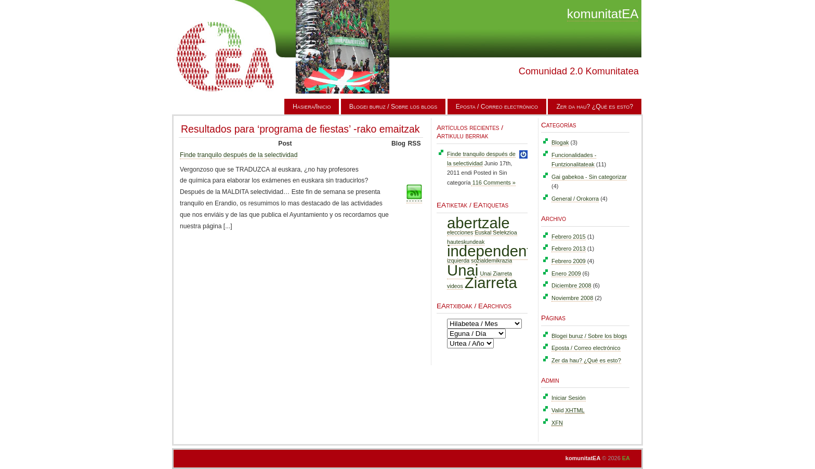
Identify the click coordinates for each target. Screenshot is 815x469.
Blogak (560, 142)
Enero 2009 (566, 273)
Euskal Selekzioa (496, 232)
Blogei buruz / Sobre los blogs (393, 106)
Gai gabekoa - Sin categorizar (589, 177)
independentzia (498, 250)
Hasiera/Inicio (312, 106)
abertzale (478, 222)
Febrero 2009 (568, 261)
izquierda (458, 260)
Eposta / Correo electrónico (497, 106)
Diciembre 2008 (571, 285)
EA (626, 458)
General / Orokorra (575, 199)
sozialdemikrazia (491, 260)
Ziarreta (491, 282)
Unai (462, 270)
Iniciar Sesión (568, 398)
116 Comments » (493, 182)
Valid (568, 410)
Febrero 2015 (568, 236)
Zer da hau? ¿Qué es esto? (594, 106)
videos (455, 286)
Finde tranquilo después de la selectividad (238, 155)
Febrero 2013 (568, 248)
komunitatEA (602, 14)
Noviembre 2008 (572, 298)
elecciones (460, 232)
